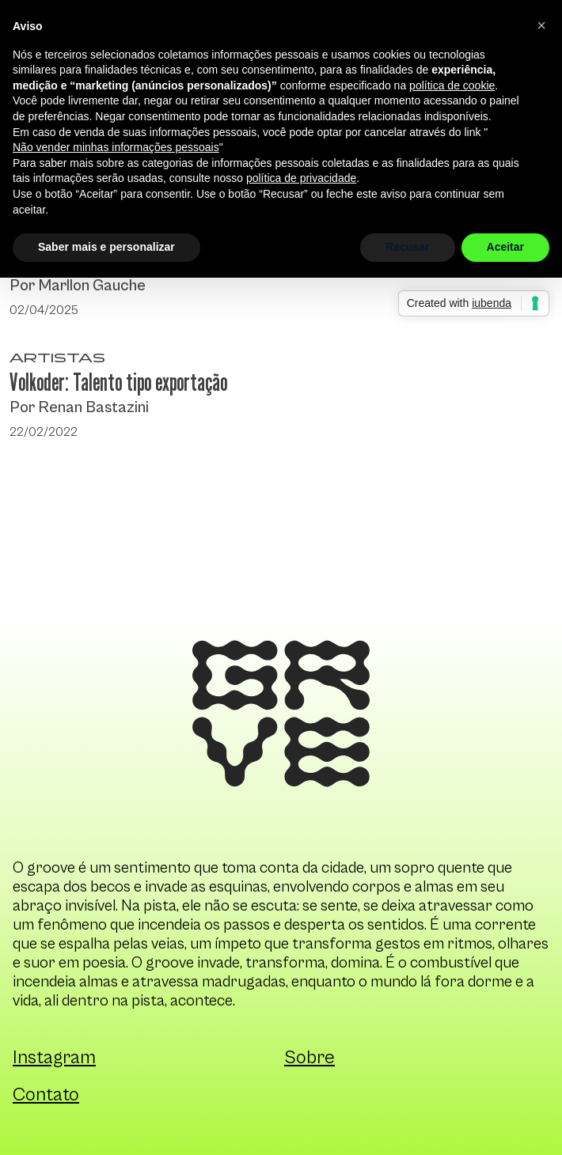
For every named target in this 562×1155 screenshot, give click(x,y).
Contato (46, 1095)
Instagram (54, 1058)
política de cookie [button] (452, 85)
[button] (541, 25)
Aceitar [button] (505, 246)
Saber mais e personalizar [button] (106, 246)
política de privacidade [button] (301, 178)
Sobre (309, 1058)
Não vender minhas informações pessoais (116, 147)
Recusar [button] (407, 246)
